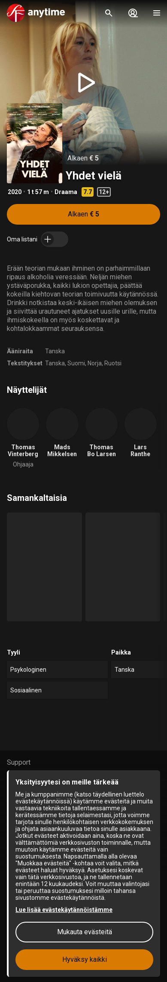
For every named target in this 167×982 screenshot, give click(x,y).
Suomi (76, 363)
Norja (95, 363)
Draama (66, 191)
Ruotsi (112, 363)
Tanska (55, 351)
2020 (14, 191)
